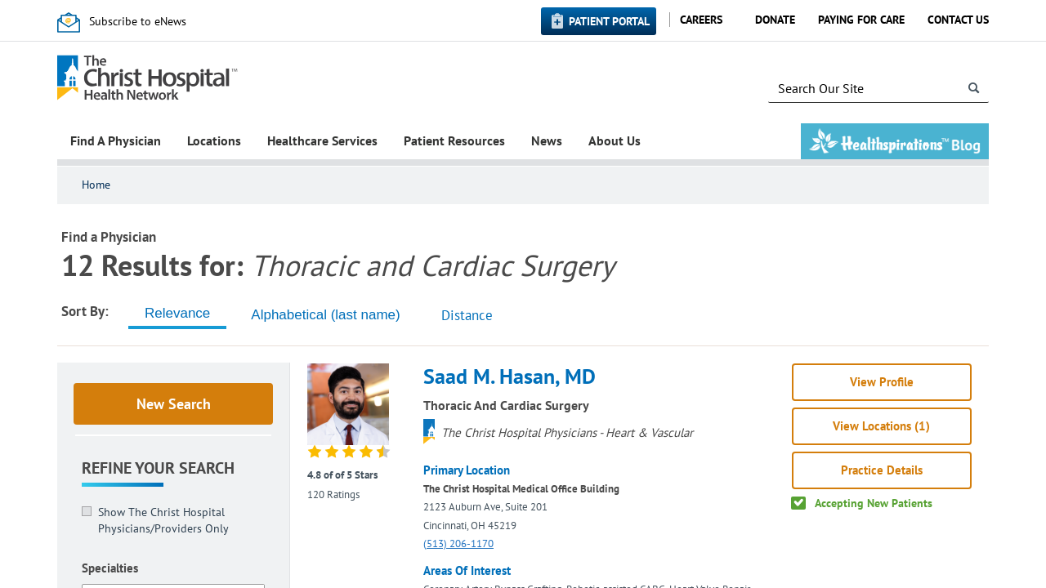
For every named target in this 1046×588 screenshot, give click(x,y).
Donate (775, 19)
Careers (701, 19)
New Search (173, 403)
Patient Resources (454, 140)
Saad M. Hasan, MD (509, 376)
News (546, 140)
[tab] (177, 313)
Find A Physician (115, 140)
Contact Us (958, 19)
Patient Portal (609, 21)
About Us (614, 140)
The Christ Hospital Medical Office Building (521, 489)
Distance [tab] (467, 315)
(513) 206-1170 (458, 543)
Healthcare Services (322, 140)
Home (96, 184)
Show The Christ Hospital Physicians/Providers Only (163, 520)
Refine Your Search (158, 468)
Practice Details (882, 470)
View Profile (882, 382)
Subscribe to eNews (137, 21)
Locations (214, 140)
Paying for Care (861, 19)
